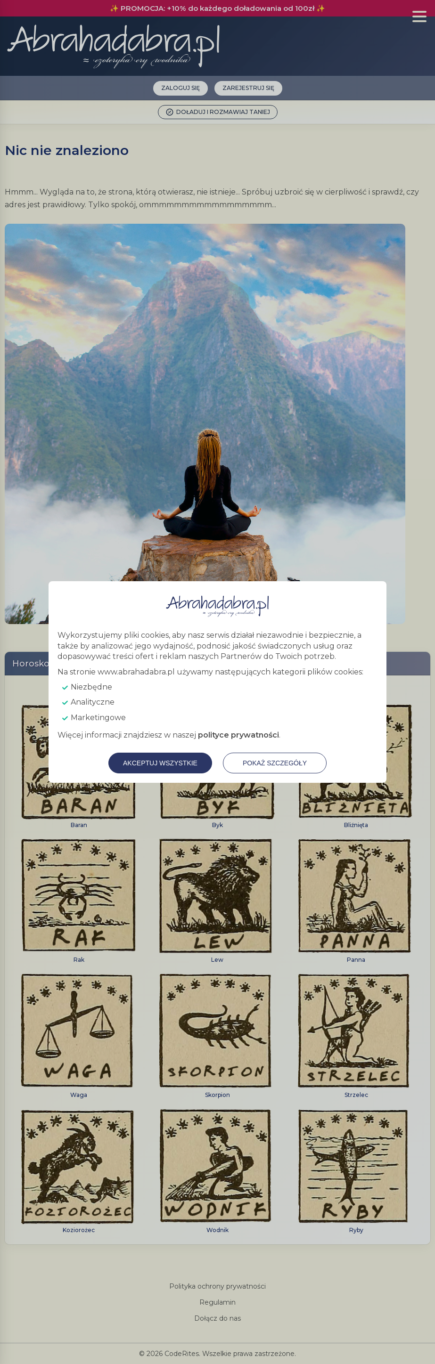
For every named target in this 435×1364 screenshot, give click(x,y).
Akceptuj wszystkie (160, 763)
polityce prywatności (238, 735)
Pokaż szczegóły (275, 763)
